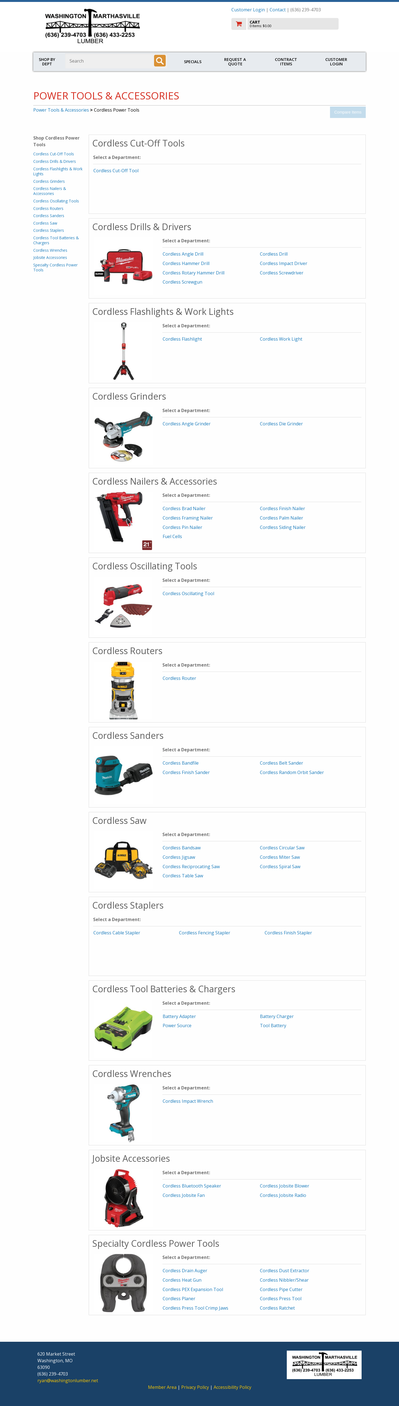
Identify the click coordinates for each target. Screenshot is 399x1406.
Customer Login (248, 10)
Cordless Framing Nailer (188, 518)
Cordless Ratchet (277, 1308)
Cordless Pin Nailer (182, 527)
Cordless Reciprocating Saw (191, 866)
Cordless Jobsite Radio (283, 1195)
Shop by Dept (47, 61)
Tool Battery (273, 1025)
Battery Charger (277, 1016)
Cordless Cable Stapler (116, 933)
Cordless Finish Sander (186, 772)
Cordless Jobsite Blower (284, 1186)
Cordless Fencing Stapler (204, 933)
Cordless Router (179, 678)
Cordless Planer (179, 1299)
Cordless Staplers (48, 230)
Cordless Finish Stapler (288, 933)
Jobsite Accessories (50, 257)
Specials (192, 61)
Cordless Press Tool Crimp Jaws (195, 1308)
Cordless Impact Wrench (188, 1101)
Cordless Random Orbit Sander (292, 772)
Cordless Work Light (281, 339)
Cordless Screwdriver (281, 273)
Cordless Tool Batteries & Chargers (56, 240)
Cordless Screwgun (182, 282)
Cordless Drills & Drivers (54, 161)
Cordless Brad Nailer (184, 508)
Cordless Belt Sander (281, 763)
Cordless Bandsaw (182, 848)
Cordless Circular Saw (282, 848)
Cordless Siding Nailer (283, 527)
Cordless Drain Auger (185, 1271)
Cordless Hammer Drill (186, 263)
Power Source (177, 1025)
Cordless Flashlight (182, 339)
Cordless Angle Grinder (187, 424)
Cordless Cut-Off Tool (116, 171)
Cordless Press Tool (280, 1299)
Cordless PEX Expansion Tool (193, 1289)
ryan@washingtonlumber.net (67, 1380)
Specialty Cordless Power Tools (55, 267)
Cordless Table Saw (183, 876)
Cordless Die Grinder (281, 424)
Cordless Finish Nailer (282, 508)
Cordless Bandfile (181, 763)
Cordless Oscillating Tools (56, 201)
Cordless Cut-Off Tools (53, 153)
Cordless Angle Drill (183, 254)
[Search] (160, 60)
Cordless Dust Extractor (284, 1271)
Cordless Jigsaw (179, 857)
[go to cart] (296, 24)
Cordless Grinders (49, 181)
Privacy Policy (195, 1387)
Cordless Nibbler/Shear (284, 1280)
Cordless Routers (48, 208)
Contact (278, 10)
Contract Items (286, 61)
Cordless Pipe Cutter (281, 1289)
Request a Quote (235, 61)
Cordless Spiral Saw (280, 866)
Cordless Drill (274, 254)
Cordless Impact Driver (283, 263)
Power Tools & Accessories (61, 110)
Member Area (162, 1387)
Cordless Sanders (48, 215)
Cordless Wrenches (50, 250)
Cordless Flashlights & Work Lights (58, 171)
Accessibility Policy (232, 1387)
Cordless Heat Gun (182, 1280)
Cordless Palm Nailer (281, 518)
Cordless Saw (45, 223)
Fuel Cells (172, 536)
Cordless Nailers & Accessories (49, 191)
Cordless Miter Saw (280, 857)
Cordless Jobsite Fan (184, 1195)
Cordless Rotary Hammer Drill (193, 273)
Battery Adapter (179, 1016)
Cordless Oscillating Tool (188, 593)
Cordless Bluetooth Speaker (192, 1186)
